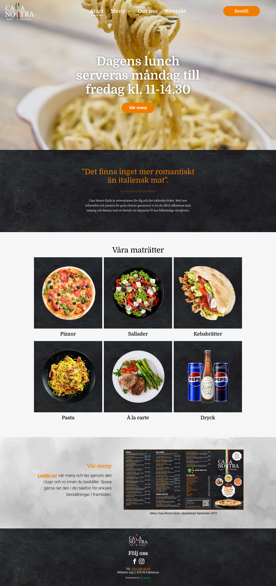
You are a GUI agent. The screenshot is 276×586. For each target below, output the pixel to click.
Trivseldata (145, 577)
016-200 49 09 (141, 569)
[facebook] (134, 562)
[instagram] (141, 562)
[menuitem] (97, 11)
